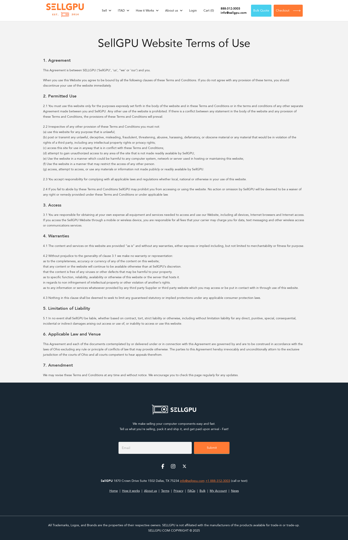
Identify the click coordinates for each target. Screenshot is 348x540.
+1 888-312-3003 (218, 481)
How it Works (145, 10)
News (235, 491)
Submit (212, 448)
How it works (131, 491)
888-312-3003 (230, 8)
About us (171, 10)
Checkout (288, 10)
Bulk (203, 491)
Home (113, 491)
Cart (209, 10)
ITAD (121, 10)
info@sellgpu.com (234, 13)
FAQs (191, 491)
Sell (104, 10)
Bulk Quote (261, 10)
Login (193, 10)
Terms (165, 491)
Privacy (178, 491)
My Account (218, 491)
